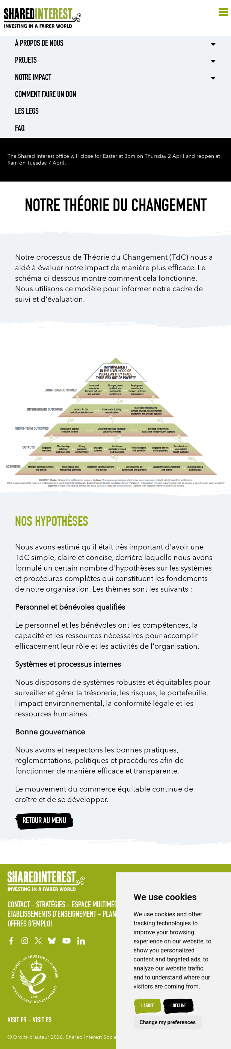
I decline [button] (178, 1006)
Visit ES (42, 1021)
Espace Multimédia (97, 905)
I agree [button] (147, 1006)
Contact (19, 905)
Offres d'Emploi (30, 924)
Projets (26, 61)
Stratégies (50, 905)
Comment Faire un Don (45, 95)
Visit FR (17, 1021)
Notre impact (33, 78)
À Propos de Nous (39, 44)
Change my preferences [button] (168, 1022)
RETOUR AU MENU (44, 821)
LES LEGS (27, 112)
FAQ (19, 129)
